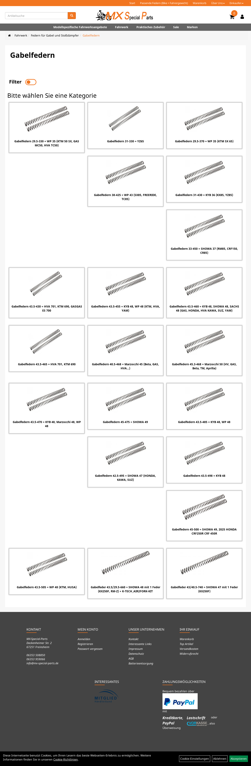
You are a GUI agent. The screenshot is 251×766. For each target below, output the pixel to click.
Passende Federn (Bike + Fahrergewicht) (164, 3)
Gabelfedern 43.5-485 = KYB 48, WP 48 (204, 421)
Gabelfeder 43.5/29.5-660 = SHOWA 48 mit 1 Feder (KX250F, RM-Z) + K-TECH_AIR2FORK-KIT (125, 589)
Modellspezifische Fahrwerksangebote (80, 27)
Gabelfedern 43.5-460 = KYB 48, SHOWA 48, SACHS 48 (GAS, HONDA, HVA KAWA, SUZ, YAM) (204, 308)
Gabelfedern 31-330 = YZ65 (125, 141)
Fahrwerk (121, 27)
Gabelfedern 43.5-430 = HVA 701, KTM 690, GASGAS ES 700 (46, 308)
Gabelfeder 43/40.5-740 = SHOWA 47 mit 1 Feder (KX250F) (204, 589)
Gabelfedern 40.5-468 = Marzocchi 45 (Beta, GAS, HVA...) (125, 366)
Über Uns (218, 3)
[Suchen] (72, 15)
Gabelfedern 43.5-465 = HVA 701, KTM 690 (46, 364)
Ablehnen (219, 759)
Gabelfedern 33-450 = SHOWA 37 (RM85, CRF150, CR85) (204, 250)
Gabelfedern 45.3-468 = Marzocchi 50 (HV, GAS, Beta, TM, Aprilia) (204, 366)
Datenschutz (136, 653)
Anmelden (84, 638)
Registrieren (85, 643)
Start (132, 3)
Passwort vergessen (90, 648)
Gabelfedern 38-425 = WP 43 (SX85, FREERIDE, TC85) (125, 196)
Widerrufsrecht (189, 653)
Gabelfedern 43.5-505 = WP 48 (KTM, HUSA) (46, 587)
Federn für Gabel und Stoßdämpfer (55, 35)
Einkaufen (237, 3)
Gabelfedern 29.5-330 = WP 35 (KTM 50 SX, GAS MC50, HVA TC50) (46, 143)
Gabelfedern (91, 35)
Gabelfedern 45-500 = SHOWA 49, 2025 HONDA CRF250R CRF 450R (204, 531)
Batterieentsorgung (141, 663)
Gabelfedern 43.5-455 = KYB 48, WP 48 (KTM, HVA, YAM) (125, 308)
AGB (131, 658)
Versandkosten (189, 648)
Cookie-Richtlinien (65, 759)
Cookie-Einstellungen (194, 759)
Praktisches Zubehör (150, 27)
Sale (176, 27)
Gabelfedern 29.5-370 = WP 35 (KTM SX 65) (204, 141)
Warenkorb (199, 3)
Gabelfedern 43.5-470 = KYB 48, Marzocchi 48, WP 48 (47, 423)
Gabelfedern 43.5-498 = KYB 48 (205, 475)
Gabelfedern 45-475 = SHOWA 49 (125, 421)
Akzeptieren (239, 759)
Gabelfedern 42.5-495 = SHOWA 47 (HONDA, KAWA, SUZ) (125, 477)
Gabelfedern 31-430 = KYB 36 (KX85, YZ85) (204, 194)
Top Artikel (186, 643)
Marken (192, 27)
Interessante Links (140, 643)
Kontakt (133, 638)
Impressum (136, 648)
